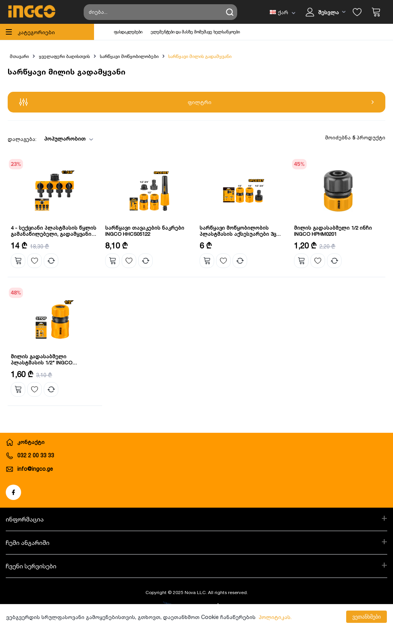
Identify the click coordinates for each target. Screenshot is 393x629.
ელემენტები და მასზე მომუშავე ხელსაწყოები (195, 32)
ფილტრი (196, 102)
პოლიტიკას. (275, 617)
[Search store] (160, 12)
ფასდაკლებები (128, 32)
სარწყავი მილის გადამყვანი (199, 56)
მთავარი (19, 56)
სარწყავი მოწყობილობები (129, 56)
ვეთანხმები (366, 617)
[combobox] (66, 139)
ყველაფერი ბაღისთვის (64, 56)
